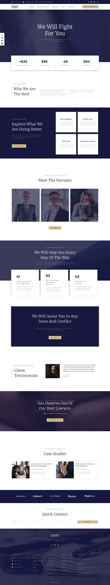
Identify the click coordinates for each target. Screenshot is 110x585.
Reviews (55, 6)
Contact (70, 6)
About (32, 6)
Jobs (63, 6)
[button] (88, 2)
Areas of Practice (43, 6)
